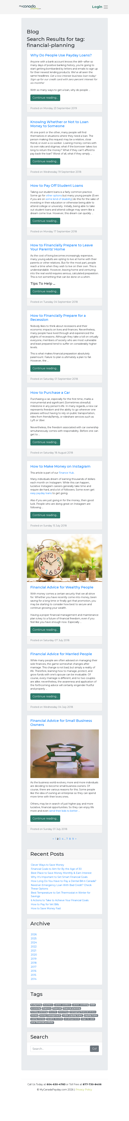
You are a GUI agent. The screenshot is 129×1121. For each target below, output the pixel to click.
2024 (34, 942)
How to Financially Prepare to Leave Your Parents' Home (61, 247)
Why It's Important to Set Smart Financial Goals (59, 877)
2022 (34, 946)
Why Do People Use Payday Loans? (61, 55)
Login (97, 7)
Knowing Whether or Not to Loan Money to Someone (59, 124)
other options (54, 195)
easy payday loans (41, 493)
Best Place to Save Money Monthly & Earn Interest (61, 872)
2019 (33, 958)
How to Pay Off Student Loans (56, 186)
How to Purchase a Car (50, 393)
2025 (33, 938)
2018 (34, 962)
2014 (33, 979)
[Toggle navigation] (100, 7)
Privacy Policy (84, 1089)
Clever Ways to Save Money (47, 864)
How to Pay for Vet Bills (45, 904)
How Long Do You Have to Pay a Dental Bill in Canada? (63, 881)
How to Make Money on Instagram (60, 466)
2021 (33, 950)
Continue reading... (45, 97)
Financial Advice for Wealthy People (61, 587)
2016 (33, 970)
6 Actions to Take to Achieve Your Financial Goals (59, 900)
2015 (33, 974)
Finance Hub (66, 472)
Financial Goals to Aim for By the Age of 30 (56, 868)
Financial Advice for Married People (61, 654)
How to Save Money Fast (46, 908)
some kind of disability (59, 199)
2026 (34, 934)
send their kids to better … (64, 810)
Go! (94, 1048)
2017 (33, 966)
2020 (34, 954)
